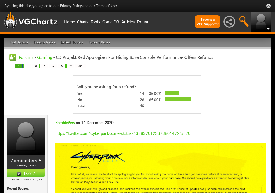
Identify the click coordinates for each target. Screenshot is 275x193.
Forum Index (44, 42)
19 (70, 66)
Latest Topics (72, 42)
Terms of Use (106, 5)
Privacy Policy (71, 5)
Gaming (44, 57)
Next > (80, 66)
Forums (26, 57)
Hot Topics (18, 42)
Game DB (110, 21)
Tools (95, 21)
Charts (82, 21)
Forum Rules (99, 42)
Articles (128, 21)
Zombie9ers (23, 160)
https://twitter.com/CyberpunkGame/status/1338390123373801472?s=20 (122, 133)
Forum (142, 21)
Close (268, 6)
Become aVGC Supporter (207, 21)
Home (69, 21)
